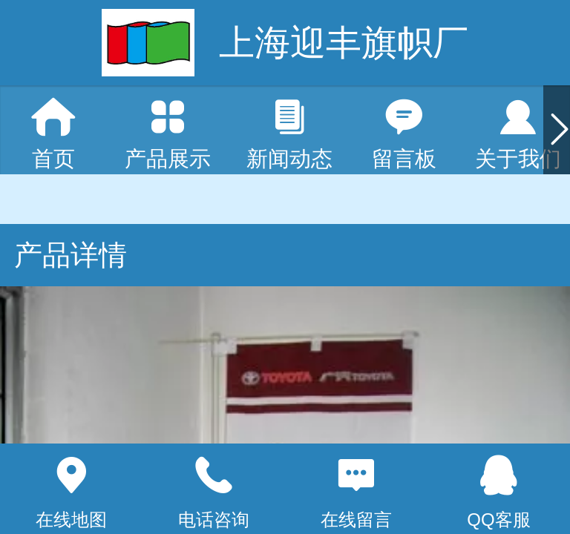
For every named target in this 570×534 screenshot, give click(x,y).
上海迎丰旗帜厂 (343, 42)
